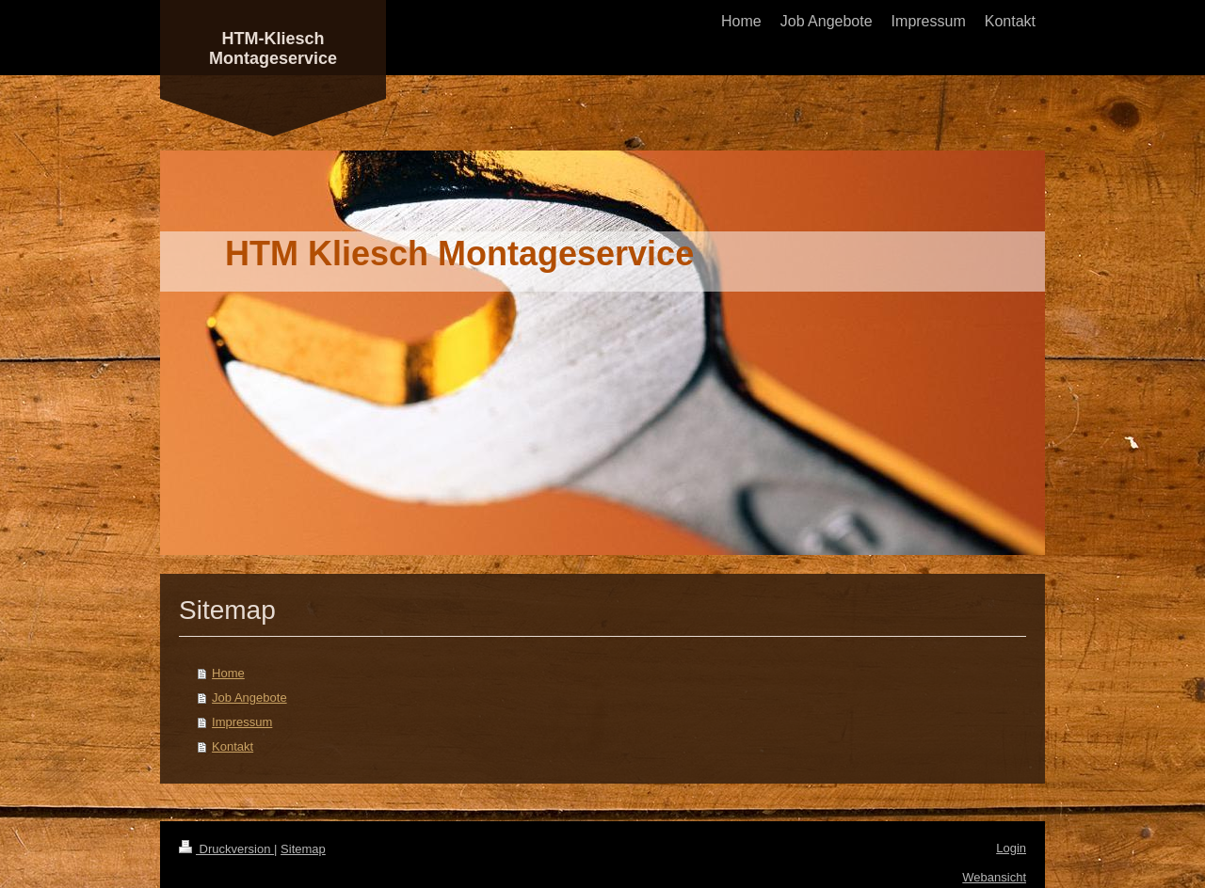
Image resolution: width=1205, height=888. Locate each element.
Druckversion (226, 849)
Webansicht (994, 877)
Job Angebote (249, 697)
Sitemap (303, 849)
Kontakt (232, 746)
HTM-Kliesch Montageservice (273, 48)
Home (228, 673)
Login (1011, 848)
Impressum (242, 722)
